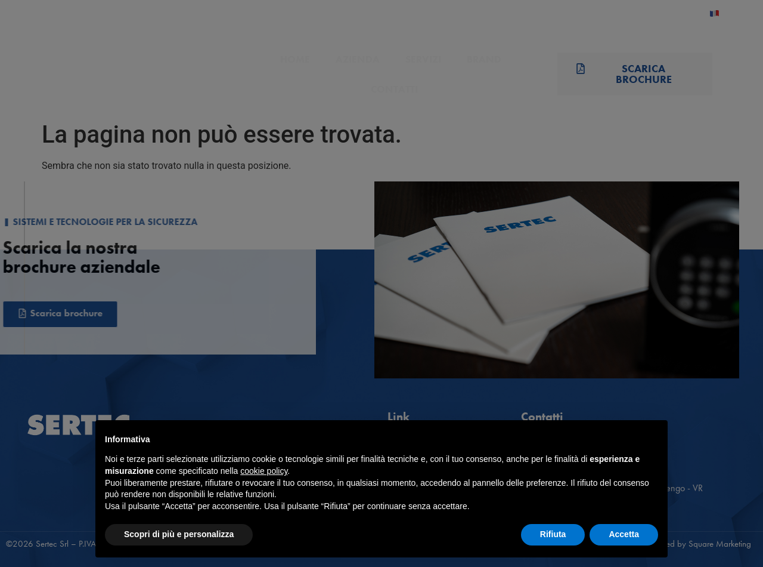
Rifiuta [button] (553, 534)
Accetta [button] (624, 534)
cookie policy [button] (263, 471)
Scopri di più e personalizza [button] (179, 534)
